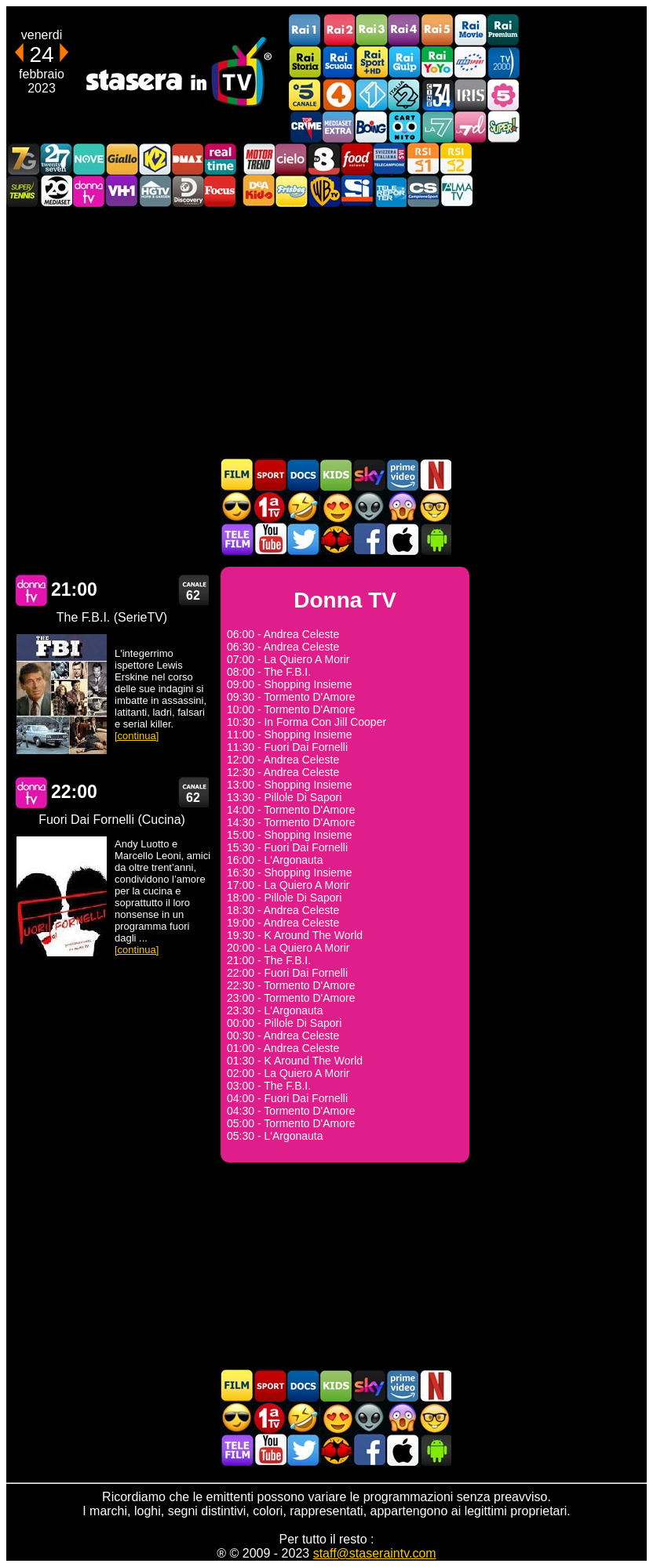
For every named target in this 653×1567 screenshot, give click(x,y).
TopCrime (305, 127)
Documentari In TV (302, 475)
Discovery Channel (187, 191)
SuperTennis (22, 191)
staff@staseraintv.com (374, 1553)
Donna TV (31, 590)
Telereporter (390, 191)
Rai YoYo (437, 62)
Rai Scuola (338, 62)
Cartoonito (404, 127)
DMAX (187, 159)
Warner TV (324, 191)
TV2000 (503, 62)
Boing (371, 127)
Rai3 (371, 30)
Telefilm (237, 539)
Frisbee (291, 191)
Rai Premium (503, 30)
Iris (470, 94)
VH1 (121, 191)
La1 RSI (423, 159)
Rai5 (437, 30)
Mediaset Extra (338, 127)
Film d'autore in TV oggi (434, 507)
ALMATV (456, 191)
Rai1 (305, 30)
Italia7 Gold (22, 159)
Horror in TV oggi (401, 507)
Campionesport (423, 191)
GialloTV (121, 159)
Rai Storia (305, 62)
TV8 (324, 159)
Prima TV (270, 507)
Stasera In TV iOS (401, 539)
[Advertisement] (326, 332)
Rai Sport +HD (371, 62)
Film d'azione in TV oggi (237, 507)
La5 (503, 94)
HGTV (154, 191)
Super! (503, 127)
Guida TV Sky (368, 475)
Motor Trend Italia (258, 159)
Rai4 (404, 30)
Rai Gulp (404, 62)
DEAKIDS (258, 191)
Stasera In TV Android (434, 539)
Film (237, 475)
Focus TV (220, 191)
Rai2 (338, 30)
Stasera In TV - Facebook (368, 539)
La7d (470, 127)
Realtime (220, 159)
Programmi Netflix (434, 475)
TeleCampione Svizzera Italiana (390, 159)
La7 (437, 127)
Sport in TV (270, 475)
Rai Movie (470, 30)
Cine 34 (437, 94)
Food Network (357, 159)
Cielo (291, 159)
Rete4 (338, 94)
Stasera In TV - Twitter (302, 539)
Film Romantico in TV (335, 507)
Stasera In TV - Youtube (270, 539)
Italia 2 (404, 94)
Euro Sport (470, 62)
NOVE (88, 159)
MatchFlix (335, 539)
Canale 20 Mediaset (55, 191)
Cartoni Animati (335, 475)
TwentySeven (55, 159)
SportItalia (357, 191)
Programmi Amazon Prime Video (401, 475)
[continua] (137, 736)
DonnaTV (88, 191)
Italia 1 (371, 94)
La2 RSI (456, 159)
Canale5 (305, 94)
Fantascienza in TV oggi (368, 507)
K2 (154, 159)
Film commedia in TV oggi (302, 507)
